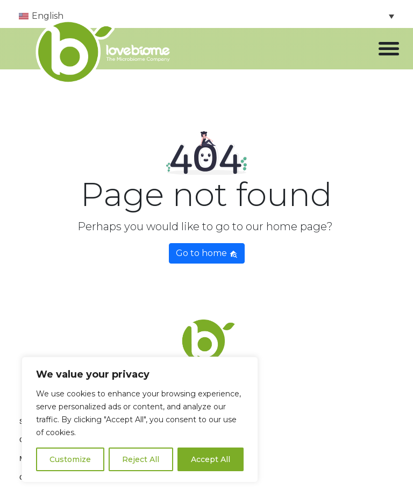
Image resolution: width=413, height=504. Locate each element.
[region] (140, 419)
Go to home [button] (207, 253)
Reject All (140, 459)
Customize (70, 459)
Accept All (210, 459)
